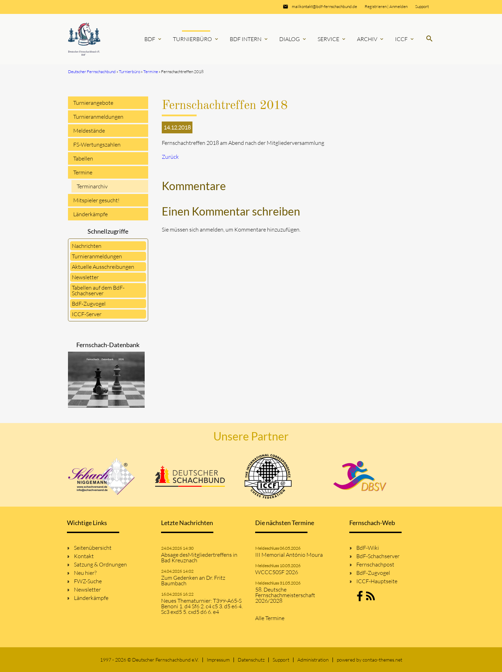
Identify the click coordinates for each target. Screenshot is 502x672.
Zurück (170, 156)
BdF (153, 39)
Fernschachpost (375, 564)
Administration (313, 660)
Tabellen (83, 158)
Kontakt (84, 556)
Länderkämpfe (90, 214)
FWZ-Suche (88, 581)
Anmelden (398, 6)
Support (422, 6)
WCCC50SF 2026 (276, 572)
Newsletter (85, 277)
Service (332, 39)
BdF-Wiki (367, 547)
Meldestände (89, 130)
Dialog (293, 39)
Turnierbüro (196, 39)
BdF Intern (249, 39)
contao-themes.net (382, 660)
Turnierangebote (93, 102)
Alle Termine (269, 618)
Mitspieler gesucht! (96, 200)
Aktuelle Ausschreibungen (103, 266)
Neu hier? (85, 572)
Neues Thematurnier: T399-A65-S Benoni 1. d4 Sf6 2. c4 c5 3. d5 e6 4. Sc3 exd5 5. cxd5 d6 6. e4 (202, 606)
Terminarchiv (92, 186)
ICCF (405, 39)
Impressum (218, 660)
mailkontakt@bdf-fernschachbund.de (324, 6)
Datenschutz (251, 660)
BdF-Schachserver (378, 556)
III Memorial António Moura (289, 554)
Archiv (371, 39)
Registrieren (376, 6)
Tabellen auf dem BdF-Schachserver (98, 290)
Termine (82, 172)
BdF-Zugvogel (89, 303)
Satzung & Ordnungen (100, 564)
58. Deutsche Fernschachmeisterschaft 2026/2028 (285, 595)
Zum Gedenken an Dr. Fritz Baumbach (193, 580)
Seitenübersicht (93, 547)
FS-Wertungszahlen (97, 144)
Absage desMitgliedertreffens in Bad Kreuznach (199, 557)
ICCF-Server (86, 314)
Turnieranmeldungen (98, 116)
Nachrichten (86, 245)
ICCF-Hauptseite (376, 581)
